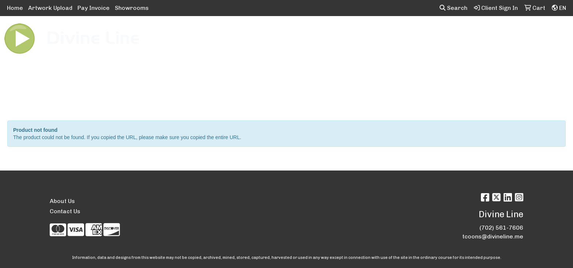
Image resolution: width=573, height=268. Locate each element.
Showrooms (132, 7)
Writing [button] (483, 31)
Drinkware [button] (299, 31)
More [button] (513, 31)
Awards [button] (235, 31)
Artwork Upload (50, 7)
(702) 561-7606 (501, 227)
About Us (62, 201)
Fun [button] (331, 31)
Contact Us (65, 211)
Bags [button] (265, 31)
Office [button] (427, 31)
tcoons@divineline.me (492, 236)
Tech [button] (454, 31)
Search (453, 7)
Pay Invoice (93, 7)
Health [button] (398, 31)
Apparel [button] (200, 31)
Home (15, 7)
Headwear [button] (362, 31)
